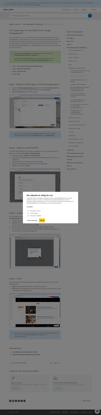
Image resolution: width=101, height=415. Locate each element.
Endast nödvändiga (32, 220)
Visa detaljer (30, 206)
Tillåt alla (42, 220)
